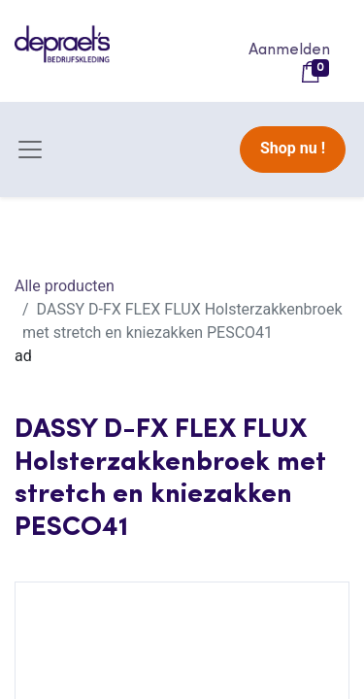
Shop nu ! (292, 148)
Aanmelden (289, 50)
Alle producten (65, 286)
